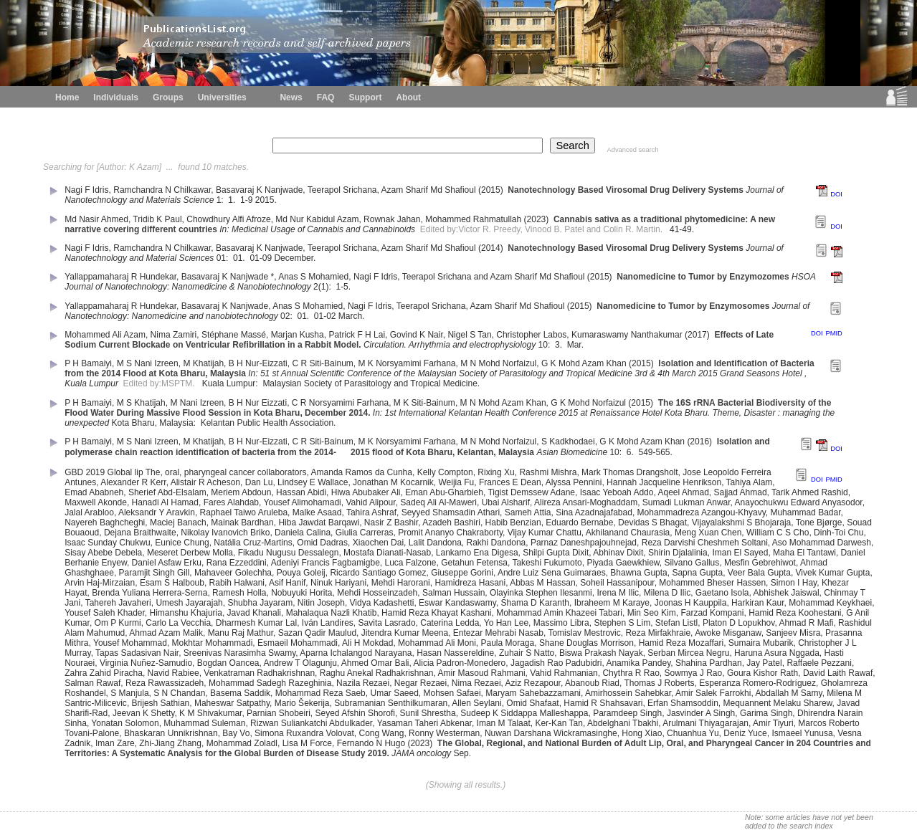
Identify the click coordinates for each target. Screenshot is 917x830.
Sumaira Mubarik (761, 643)
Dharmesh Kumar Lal (256, 623)
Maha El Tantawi (804, 553)
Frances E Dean (510, 482)
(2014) (491, 248)
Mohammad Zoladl (241, 743)
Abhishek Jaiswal (786, 593)
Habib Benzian (513, 522)
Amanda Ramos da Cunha (361, 472)
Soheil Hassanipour (617, 583)
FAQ (326, 97)
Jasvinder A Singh (701, 713)
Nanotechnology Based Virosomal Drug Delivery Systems (625, 190)
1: (221, 200)
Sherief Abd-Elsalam (167, 492)
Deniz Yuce (745, 733)
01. (240, 258)
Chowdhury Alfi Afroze (228, 219)
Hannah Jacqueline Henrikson (664, 482)
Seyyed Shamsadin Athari (451, 512)
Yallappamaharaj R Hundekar (120, 277)
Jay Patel (763, 663)
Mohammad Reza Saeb (320, 693)
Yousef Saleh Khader (105, 613)
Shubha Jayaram (260, 603)
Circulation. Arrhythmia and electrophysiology (450, 345)
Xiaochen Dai (378, 543)
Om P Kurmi (118, 623)
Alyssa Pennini (574, 482)
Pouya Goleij (301, 573)
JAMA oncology (421, 753)
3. (559, 345)
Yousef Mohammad (130, 643)
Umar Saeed (394, 693)
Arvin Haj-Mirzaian (100, 583)
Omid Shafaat (532, 703)
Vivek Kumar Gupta (833, 573)
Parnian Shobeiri (278, 713)
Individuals (115, 97)
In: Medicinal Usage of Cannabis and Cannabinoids (317, 229)
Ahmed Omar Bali (375, 663)
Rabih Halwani (237, 583)
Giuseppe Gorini (462, 573)
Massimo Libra (561, 623)
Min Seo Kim (651, 613)
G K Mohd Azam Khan (584, 363)
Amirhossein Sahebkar (628, 693)
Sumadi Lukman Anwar (686, 502)
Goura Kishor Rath (762, 673)
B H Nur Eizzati (258, 403)
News (291, 97)
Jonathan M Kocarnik (393, 482)
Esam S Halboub (172, 583)
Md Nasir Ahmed (96, 219)
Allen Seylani (476, 703)
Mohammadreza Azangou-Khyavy (701, 512)
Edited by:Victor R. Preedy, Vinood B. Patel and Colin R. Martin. (542, 229)
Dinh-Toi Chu (838, 533)
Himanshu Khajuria (186, 613)
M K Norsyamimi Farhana (406, 363)
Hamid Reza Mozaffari (681, 643)
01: (224, 258)
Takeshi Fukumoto (546, 563)
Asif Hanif (287, 583)
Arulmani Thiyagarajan (705, 723)
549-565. (656, 452)
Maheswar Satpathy (232, 703)
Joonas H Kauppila (691, 603)
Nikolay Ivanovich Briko (225, 533)
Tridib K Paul (157, 219)
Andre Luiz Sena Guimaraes (552, 573)
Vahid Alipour (370, 502)
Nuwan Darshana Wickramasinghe (551, 733)
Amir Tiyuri (773, 723)
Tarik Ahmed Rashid (809, 492)
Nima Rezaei (476, 683)
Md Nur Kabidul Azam (316, 219)
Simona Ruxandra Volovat (304, 733)
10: (545, 345)
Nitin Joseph (321, 603)
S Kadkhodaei (568, 442)
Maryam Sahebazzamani (533, 693)
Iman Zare (115, 743)
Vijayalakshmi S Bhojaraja (742, 522)
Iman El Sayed (740, 553)
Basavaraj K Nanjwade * (227, 277)
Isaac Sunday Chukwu (107, 543)
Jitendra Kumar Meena (404, 633)
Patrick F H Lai (356, 335)
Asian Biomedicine (571, 452)
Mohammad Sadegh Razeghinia (270, 683)
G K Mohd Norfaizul (588, 403)
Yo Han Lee (506, 623)
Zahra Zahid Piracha (104, 673)
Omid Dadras (322, 543)
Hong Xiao (642, 733)
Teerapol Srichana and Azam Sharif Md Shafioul (493, 277)
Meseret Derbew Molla (190, 553)
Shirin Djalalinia (678, 553)
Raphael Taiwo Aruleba (244, 512)
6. (631, 452)
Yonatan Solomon (124, 723)
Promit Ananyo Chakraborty (450, 533)
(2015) (491, 190)
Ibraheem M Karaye (612, 603)
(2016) (700, 442)
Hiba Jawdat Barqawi (318, 522)
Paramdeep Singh (627, 713)
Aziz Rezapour (533, 683)
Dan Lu (259, 482)
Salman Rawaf (92, 683)
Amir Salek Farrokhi (713, 693)
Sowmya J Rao (694, 673)
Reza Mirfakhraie (657, 633)
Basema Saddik (240, 693)
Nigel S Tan (469, 335)
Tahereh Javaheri (118, 603)
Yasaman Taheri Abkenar (424, 723)
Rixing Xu (495, 472)
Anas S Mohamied (313, 277)
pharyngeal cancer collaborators (245, 472)
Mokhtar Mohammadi (212, 643)
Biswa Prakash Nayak (601, 653)
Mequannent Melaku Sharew (777, 703)
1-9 (246, 200)
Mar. (576, 345)
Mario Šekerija (302, 703)
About (408, 97)
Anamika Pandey (638, 663)
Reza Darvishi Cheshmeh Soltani (705, 543)
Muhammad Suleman (204, 723)
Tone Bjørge (819, 522)
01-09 (261, 258)
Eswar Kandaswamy (457, 603)
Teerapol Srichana (342, 190)
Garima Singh (766, 713)
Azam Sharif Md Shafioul (428, 190)
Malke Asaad (317, 512)
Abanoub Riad (592, 683)
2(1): (323, 287)
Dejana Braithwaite (140, 533)
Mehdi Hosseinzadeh (377, 593)
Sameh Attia (528, 512)
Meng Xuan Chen (708, 533)
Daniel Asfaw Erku (166, 563)
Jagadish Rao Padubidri (556, 663)
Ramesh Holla (239, 593)
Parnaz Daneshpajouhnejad (584, 543)
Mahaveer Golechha (233, 573)
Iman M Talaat (504, 723)
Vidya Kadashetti (382, 603)
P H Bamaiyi (88, 363)
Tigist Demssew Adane (531, 492)
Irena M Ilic (618, 593)
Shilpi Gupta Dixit (556, 553)
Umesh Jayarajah (189, 603)
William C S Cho (777, 533)
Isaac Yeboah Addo (617, 492)
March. (352, 316)
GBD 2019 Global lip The (112, 472)
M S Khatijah (141, 403)
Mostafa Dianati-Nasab (387, 553)
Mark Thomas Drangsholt (629, 472)
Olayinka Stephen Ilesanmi (541, 593)
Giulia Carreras (365, 533)
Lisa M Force (307, 743)
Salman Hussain (453, 593)
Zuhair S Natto (526, 653)
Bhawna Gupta (638, 573)
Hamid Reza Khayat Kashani (436, 613)
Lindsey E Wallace (312, 482)
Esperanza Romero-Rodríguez (757, 683)
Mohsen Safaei (452, 693)
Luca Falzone (410, 563)
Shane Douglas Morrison (586, 643)
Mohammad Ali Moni (437, 643)
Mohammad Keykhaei (830, 603)
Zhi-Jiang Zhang (170, 743)
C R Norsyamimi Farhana (340, 403)
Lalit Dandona (435, 543)
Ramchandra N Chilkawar (162, 190)
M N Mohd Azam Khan (503, 403)
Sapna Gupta (697, 573)
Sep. (463, 753)
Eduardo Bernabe (579, 522)
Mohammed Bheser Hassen (712, 583)
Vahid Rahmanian (564, 673)
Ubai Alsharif (506, 502)
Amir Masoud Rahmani (482, 673)
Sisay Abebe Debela (103, 553)
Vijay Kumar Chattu (544, 533)
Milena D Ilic (667, 593)
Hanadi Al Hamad (165, 502)
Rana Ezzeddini (236, 563)
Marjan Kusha (297, 335)
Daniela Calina (303, 533)
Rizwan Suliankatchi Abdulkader (311, 723)
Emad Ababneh (94, 492)
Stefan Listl (676, 623)
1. (232, 200)
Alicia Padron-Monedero (460, 663)
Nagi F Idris (86, 190)
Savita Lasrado (387, 623)
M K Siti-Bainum (424, 403)
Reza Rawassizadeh (164, 683)
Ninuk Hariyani (338, 583)
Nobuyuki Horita (301, 593)
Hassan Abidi (301, 492)
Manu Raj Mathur (240, 633)
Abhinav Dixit (618, 553)
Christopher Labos (531, 335)
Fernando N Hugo (371, 743)
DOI (836, 194)
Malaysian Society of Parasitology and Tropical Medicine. (372, 383)
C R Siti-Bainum (322, 363)
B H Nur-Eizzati (258, 363)
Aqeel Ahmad (682, 492)
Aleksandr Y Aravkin (156, 512)
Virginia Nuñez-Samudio (146, 663)
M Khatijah (203, 363)
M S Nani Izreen (148, 363)
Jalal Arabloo (89, 512)
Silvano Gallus (692, 563)
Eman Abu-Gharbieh (444, 492)
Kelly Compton (445, 472)
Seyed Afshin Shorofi (355, 713)
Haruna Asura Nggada (776, 653)
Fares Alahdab (231, 502)
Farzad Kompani (711, 613)
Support (364, 97)
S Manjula (129, 693)
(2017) (698, 335)
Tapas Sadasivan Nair (137, 653)
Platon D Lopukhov (739, 623)
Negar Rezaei (420, 683)
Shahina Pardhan (708, 663)
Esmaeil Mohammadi (297, 643)
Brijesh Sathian (161, 703)
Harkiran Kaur (757, 603)
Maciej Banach (178, 522)
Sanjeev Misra (793, 633)
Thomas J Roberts (659, 683)
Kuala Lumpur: (231, 383)
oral (172, 472)
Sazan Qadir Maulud (317, 633)
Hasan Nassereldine (455, 653)
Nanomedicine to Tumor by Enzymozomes (703, 277)
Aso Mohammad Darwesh (821, 543)
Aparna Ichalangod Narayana (356, 653)
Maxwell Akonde (96, 502)
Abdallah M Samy (788, 693)
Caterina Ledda (449, 623)
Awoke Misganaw (728, 633)
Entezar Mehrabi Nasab (498, 633)
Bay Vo (236, 733)
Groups (168, 97)
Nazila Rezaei (362, 683)
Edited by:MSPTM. (159, 383)
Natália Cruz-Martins (253, 543)
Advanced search (633, 149)
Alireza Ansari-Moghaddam (585, 502)
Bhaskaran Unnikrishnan (171, 733)
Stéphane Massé (233, 335)
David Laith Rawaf (838, 673)
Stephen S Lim (622, 623)
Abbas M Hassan (542, 583)
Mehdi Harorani (400, 583)
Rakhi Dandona (496, 543)
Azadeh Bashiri (451, 522)
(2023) (537, 219)
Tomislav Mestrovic (584, 633)
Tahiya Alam (749, 482)
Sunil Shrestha (428, 713)
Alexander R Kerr (133, 482)
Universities (222, 97)
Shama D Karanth (535, 603)
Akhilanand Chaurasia (628, 533)
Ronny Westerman (444, 733)
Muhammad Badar (805, 512)
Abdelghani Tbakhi (622, 723)
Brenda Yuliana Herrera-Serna (149, 593)
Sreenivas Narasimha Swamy (240, 653)
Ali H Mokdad (367, 643)
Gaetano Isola (722, 593)
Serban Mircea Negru (688, 653)
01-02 (325, 316)
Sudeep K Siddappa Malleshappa (524, 713)
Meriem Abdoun (241, 492)
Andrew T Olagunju (300, 663)
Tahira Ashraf (371, 512)
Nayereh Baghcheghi (105, 522)
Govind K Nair (416, 335)
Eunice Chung (182, 543)
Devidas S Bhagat (652, 522)
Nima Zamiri (174, 335)
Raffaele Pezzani (819, 663)
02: (287, 316)
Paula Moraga (508, 643)
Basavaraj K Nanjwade (259, 190)
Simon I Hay (794, 583)
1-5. (343, 287)
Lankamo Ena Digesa (477, 553)
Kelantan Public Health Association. (269, 423)
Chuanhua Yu (693, 733)
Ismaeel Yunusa (801, 733)
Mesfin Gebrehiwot (760, 563)
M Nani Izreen (197, 403)
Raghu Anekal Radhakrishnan (377, 673)
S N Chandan (179, 693)
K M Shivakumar (210, 713)
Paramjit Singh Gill (154, 573)
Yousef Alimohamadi (302, 502)
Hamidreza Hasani (469, 583)
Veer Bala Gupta (759, 573)
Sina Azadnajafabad (594, 512)
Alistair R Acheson (205, 482)
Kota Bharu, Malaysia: (155, 423)
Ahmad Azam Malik (166, 633)
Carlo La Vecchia (178, 623)
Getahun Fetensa (474, 563)
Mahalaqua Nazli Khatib (331, 613)
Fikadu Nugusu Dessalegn (288, 553)
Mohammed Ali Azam (105, 335)
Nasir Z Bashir (391, 522)
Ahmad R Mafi (806, 623)
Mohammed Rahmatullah (473, 219)
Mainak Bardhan (242, 522)
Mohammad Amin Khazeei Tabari (559, 613)
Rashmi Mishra (547, 472)
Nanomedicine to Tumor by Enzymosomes (683, 306)
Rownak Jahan (392, 219)
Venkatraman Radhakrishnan (259, 673)
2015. (267, 200)
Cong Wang (381, 733)
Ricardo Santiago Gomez (378, 573)
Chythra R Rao (630, 673)
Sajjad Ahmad (740, 492)
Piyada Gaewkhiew (622, 563)
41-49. (683, 229)
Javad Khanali (254, 613)
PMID (833, 333)
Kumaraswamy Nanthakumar (627, 335)
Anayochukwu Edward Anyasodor (799, 502)
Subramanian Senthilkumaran (390, 703)
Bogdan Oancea (228, 663)
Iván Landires (327, 623)
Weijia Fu (456, 482)
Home (67, 97)
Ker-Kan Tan (559, 723)
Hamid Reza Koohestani (795, 613)
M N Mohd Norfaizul (498, 363)
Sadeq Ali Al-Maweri (438, 502)
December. (296, 258)
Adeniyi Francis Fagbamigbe (325, 563)
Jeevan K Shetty (144, 713)
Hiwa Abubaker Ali (366, 492)
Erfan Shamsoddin (682, 703)
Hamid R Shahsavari (603, 703)
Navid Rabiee (173, 673)
